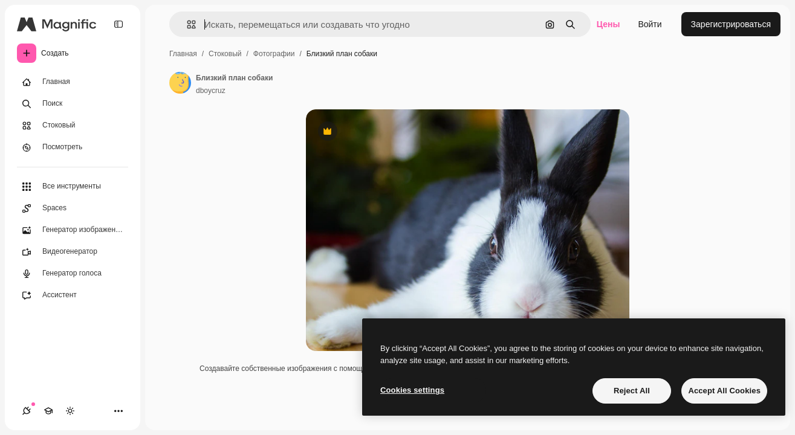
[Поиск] (72, 104)
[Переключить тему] (70, 410)
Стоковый (225, 54)
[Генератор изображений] (72, 230)
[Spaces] (72, 208)
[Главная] (72, 82)
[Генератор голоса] (72, 273)
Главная (183, 54)
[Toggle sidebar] (118, 24)
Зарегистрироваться (731, 24)
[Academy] (48, 410)
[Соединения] (26, 410)
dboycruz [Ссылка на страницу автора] (211, 90)
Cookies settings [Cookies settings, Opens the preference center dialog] (412, 390)
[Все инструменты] (72, 186)
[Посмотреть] (72, 147)
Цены (608, 24)
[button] (186, 24)
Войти (649, 24)
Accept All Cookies (724, 390)
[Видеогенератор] (72, 252)
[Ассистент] (72, 295)
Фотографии (274, 54)
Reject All (632, 390)
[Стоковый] (72, 125)
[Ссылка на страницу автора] (180, 83)
